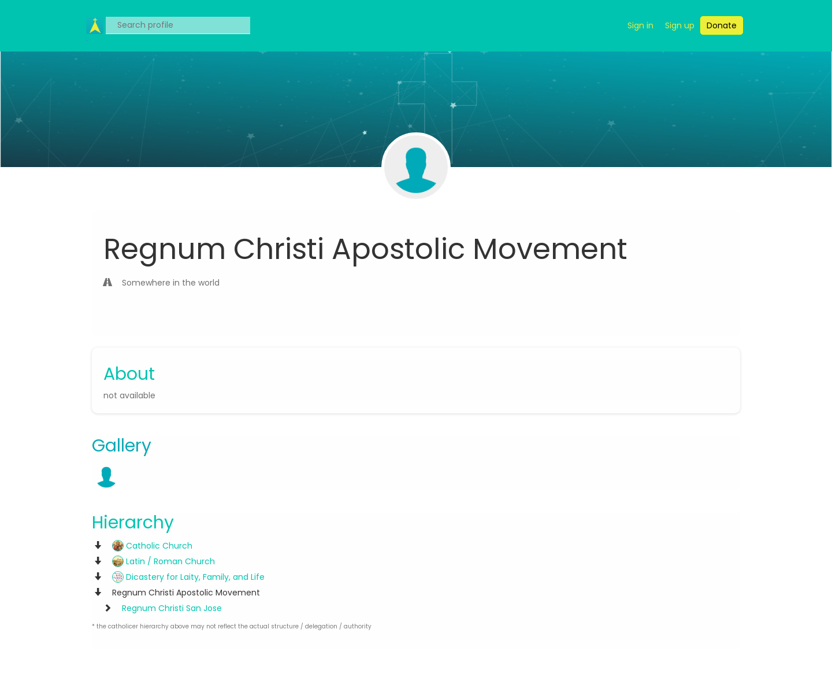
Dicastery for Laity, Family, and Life (188, 577)
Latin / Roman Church (163, 561)
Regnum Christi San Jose (172, 608)
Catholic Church (152, 546)
